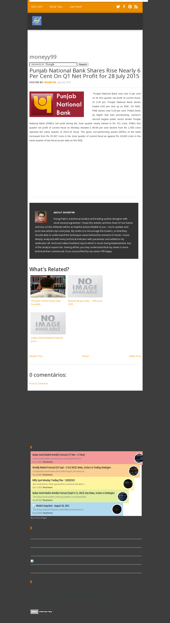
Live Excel (75, 6)
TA (52, 597)
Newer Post (35, 356)
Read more (48, 462)
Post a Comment (38, 383)
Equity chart (130, 588)
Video (91, 597)
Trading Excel (80, 596)
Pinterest (130, 7)
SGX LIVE (36, 6)
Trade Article (63, 597)
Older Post (135, 356)
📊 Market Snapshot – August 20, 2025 (50, 505)
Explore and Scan (46, 592)
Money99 (50, 82)
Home (85, 356)
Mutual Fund (72, 593)
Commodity (66, 588)
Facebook (124, 7)
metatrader (128, 596)
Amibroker (42, 588)
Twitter (118, 7)
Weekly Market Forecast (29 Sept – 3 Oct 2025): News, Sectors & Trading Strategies (71, 467)
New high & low (96, 592)
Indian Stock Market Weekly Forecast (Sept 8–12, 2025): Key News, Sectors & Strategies (73, 493)
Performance (133, 593)
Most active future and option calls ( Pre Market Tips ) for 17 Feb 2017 (69, 544)
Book (53, 588)
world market (45, 600)
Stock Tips (56, 6)
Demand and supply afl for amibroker (52, 552)
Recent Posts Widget (39, 518)
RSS (136, 7)
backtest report (112, 597)
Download (95, 588)
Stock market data (41, 597)
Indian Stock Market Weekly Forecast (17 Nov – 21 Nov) (58, 454)
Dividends (83, 589)
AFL (32, 588)
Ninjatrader (117, 593)
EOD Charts (110, 588)
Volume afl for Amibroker (45, 535)
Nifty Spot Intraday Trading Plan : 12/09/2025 (53, 480)
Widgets (99, 596)
